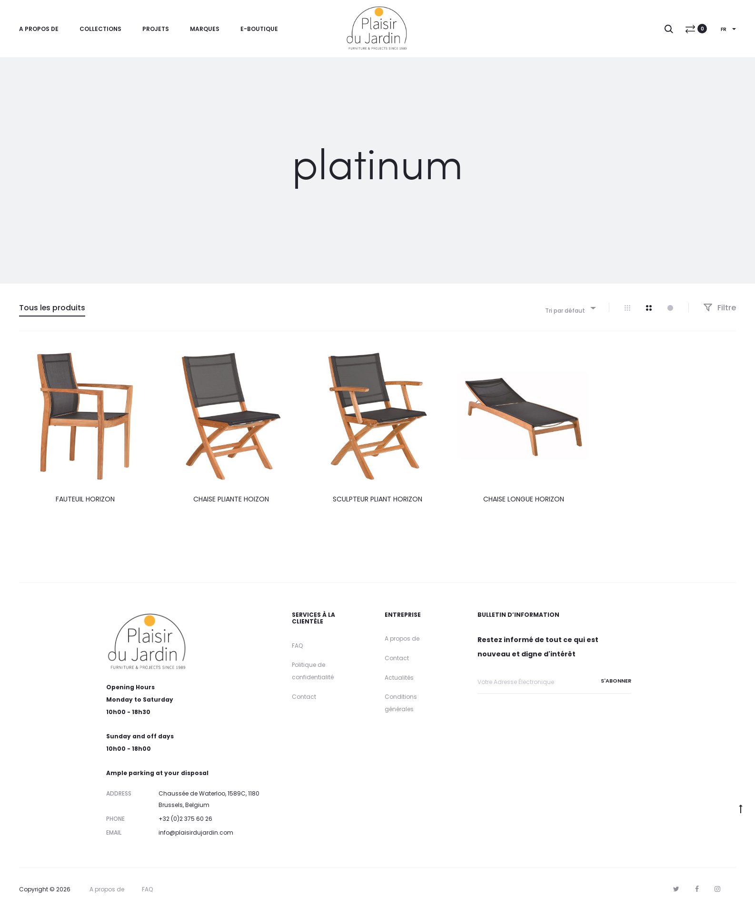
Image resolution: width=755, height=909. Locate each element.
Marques (204, 29)
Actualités (399, 678)
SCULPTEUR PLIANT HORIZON (377, 499)
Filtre (719, 307)
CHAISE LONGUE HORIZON (523, 499)
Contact (304, 697)
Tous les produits (52, 307)
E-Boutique (259, 29)
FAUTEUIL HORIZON (85, 499)
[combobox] (570, 308)
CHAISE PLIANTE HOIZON (231, 499)
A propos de (39, 29)
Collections (100, 29)
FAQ (297, 646)
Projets (155, 29)
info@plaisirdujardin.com (196, 832)
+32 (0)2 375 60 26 (185, 819)
